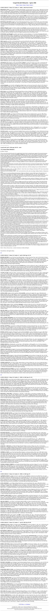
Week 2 (21, 5)
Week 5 (31, 5)
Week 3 (24, 5)
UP (1, 252)
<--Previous (27, 604)
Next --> (23, 604)
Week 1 (17, 5)
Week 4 (28, 5)
